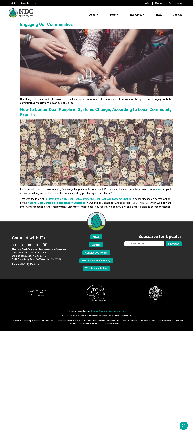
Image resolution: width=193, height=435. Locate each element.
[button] (94, 14)
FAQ (169, 3)
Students (25, 3)
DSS (13, 3)
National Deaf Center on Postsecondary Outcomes (56, 202)
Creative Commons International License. (108, 311)
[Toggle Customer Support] (184, 426)
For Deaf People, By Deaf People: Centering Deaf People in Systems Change (88, 198)
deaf (158, 189)
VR (36, 3)
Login (179, 3)
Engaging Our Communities (46, 24)
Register (146, 3)
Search (158, 3)
